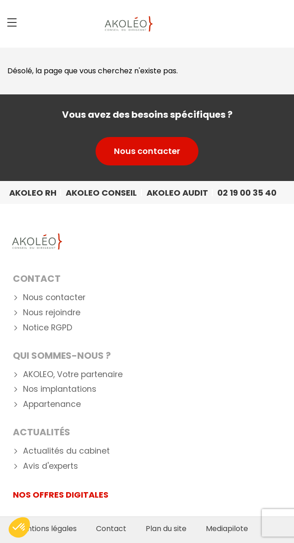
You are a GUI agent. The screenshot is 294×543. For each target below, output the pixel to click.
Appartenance (52, 404)
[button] (19, 527)
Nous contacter (147, 151)
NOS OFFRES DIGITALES (60, 494)
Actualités (41, 432)
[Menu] (12, 22)
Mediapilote (227, 529)
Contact (37, 278)
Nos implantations (59, 389)
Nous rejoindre (51, 312)
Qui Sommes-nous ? (62, 355)
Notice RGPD (47, 328)
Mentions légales (46, 529)
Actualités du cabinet (66, 451)
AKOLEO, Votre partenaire (73, 374)
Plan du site (166, 529)
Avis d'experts (50, 466)
